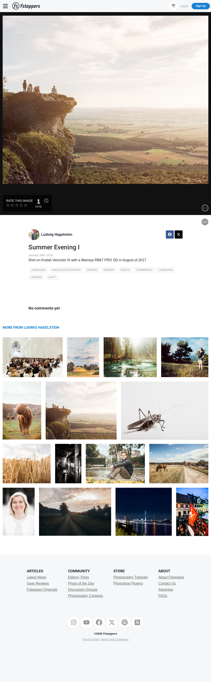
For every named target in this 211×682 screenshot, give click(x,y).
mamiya (92, 270)
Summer (109, 270)
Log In (184, 5)
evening (37, 277)
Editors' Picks (78, 577)
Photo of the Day (81, 583)
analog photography (66, 270)
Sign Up (201, 5)
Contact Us (167, 583)
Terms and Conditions (115, 639)
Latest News (36, 577)
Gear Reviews (38, 583)
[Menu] (5, 6)
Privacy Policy (91, 639)
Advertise (165, 589)
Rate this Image (19, 200)
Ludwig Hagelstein (56, 234)
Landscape (38, 270)
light (52, 277)
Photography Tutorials (130, 577)
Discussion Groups (82, 589)
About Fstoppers (171, 577)
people (125, 270)
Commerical (144, 270)
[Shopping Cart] (173, 5)
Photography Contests (85, 596)
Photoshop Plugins (128, 583)
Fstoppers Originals (42, 589)
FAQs (162, 596)
